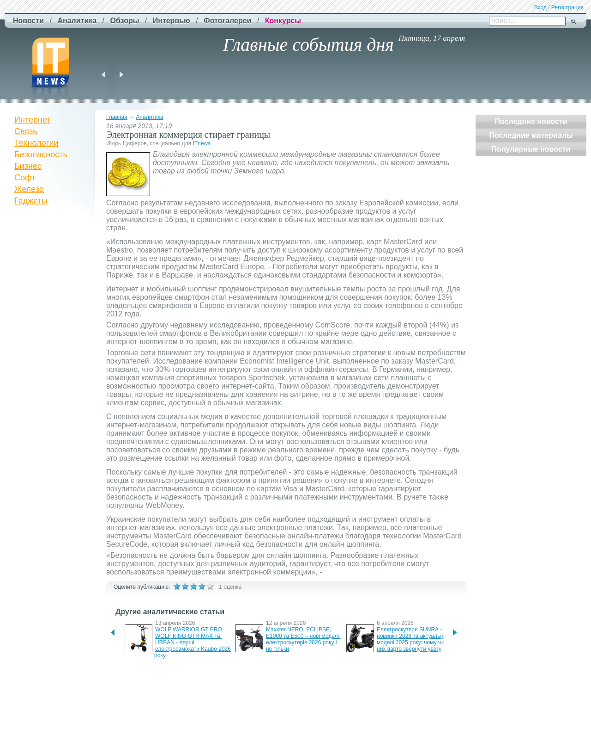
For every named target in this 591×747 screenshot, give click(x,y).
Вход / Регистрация (559, 7)
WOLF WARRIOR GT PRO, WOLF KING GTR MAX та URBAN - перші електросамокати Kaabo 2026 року (193, 642)
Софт (25, 177)
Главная (116, 117)
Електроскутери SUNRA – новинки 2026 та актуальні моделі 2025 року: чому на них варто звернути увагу (411, 639)
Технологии (36, 143)
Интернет (32, 119)
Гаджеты (31, 200)
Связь (25, 131)
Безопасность (40, 154)
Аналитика (149, 117)
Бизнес (28, 166)
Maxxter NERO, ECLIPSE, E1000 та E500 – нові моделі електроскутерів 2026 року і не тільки (303, 639)
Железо (29, 189)
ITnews (202, 143)
